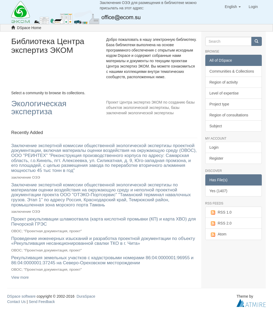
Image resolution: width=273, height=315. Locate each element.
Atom (218, 234)
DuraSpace (86, 296)
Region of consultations (229, 115)
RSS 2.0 (221, 223)
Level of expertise (224, 93)
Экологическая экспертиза (38, 108)
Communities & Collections (232, 71)
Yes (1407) (218, 191)
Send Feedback (42, 302)
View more (20, 277)
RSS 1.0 (221, 212)
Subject (216, 126)
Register (216, 158)
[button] (233, 6)
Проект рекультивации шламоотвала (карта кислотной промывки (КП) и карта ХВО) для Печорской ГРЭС (103, 221)
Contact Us (16, 302)
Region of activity (224, 82)
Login (214, 147)
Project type (219, 104)
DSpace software (21, 296)
